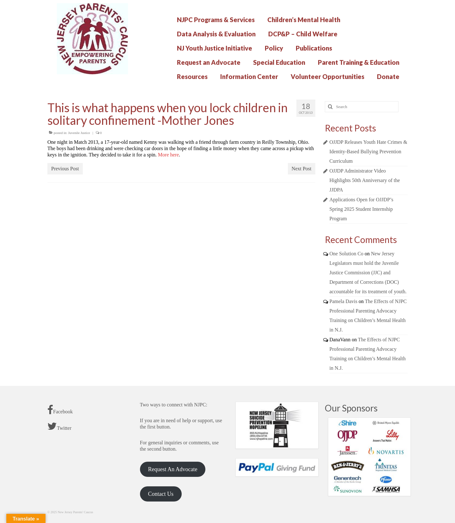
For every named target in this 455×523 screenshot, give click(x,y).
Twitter (59, 426)
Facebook (60, 410)
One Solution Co (347, 253)
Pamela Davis (343, 301)
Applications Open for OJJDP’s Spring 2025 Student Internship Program (361, 209)
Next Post (302, 168)
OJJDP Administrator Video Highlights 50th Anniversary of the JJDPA (365, 180)
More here (168, 154)
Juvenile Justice (79, 133)
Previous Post (65, 168)
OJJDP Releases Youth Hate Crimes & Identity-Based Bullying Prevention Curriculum (369, 151)
